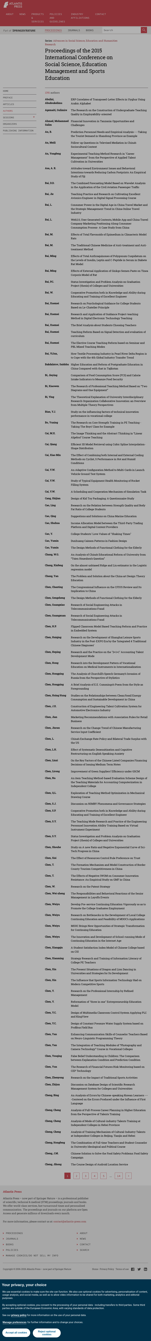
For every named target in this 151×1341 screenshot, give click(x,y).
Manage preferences (15, 1322)
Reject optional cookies (47, 1333)
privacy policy (19, 1315)
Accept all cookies (16, 1333)
